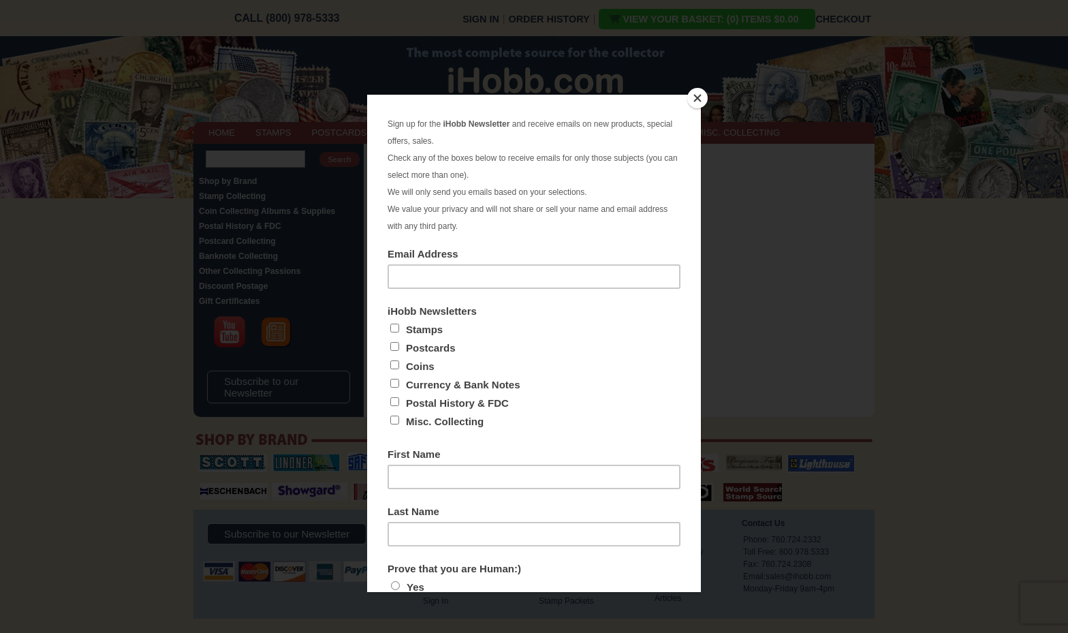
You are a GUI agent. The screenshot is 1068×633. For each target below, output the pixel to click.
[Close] (697, 98)
